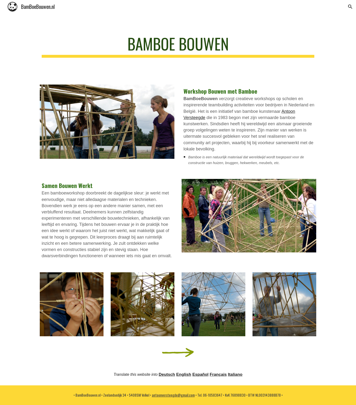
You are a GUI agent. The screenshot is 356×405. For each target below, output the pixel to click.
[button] (350, 6)
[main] (178, 46)
